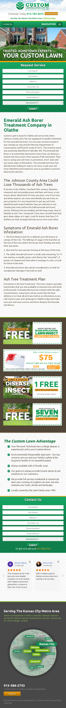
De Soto (46, 618)
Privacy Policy (56, 700)
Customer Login (51, 13)
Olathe (7, 615)
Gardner (24, 621)
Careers (12, 693)
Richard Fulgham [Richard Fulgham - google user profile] (21, 563)
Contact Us (7, 24)
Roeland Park (35, 618)
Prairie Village (13, 621)
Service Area (49, 18)
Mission (54, 615)
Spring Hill (8, 618)
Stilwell (17, 618)
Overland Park (17, 615)
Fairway (25, 618)
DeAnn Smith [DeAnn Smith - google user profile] (48, 563)
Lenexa (28, 615)
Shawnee (46, 615)
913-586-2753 (44, 548)
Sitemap (8, 703)
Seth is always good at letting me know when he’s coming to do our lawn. (47, 576)
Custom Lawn (33, 5)
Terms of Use (43, 700)
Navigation (49, 24)
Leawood (36, 615)
